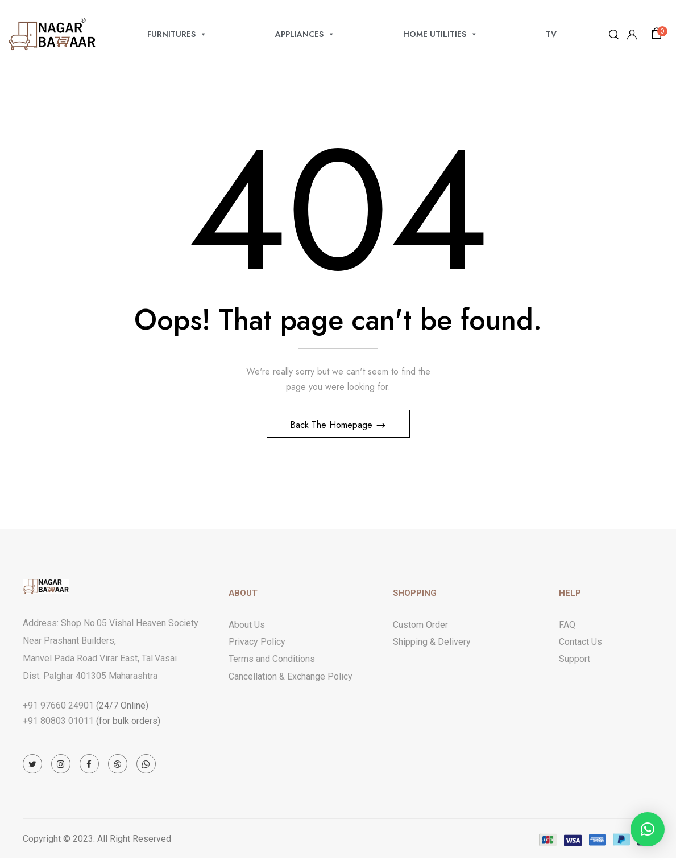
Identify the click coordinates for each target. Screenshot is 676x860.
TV (551, 34)
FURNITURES (177, 34)
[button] (658, 33)
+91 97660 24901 (58, 707)
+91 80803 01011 (58, 722)
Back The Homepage (332, 426)
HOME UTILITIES (440, 34)
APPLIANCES (305, 34)
